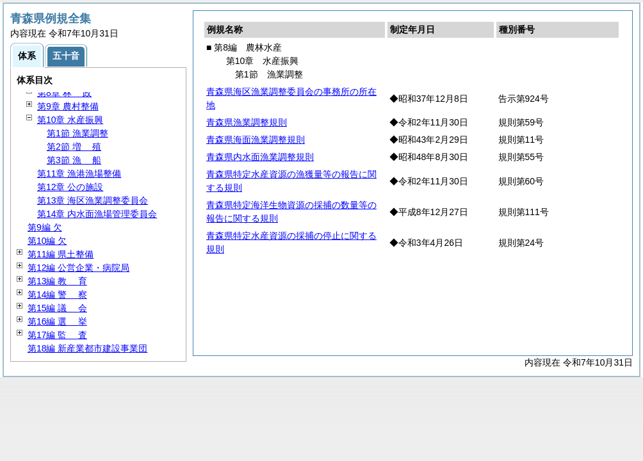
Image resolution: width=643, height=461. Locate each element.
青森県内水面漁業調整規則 (260, 157)
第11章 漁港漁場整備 (79, 173)
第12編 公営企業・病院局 (78, 268)
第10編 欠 (47, 241)
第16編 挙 (57, 321)
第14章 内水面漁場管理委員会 (97, 214)
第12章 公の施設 (70, 187)
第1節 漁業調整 (77, 133)
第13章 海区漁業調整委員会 (92, 200)
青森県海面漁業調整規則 (255, 139)
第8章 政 (64, 93)
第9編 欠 (45, 227)
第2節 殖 (74, 147)
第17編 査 (57, 335)
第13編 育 (57, 281)
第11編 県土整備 (61, 254)
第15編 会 (57, 308)
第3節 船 (74, 160)
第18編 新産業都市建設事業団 (87, 348)
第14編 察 (57, 294)
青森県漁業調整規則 (246, 122)
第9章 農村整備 (68, 106)
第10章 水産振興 (70, 120)
